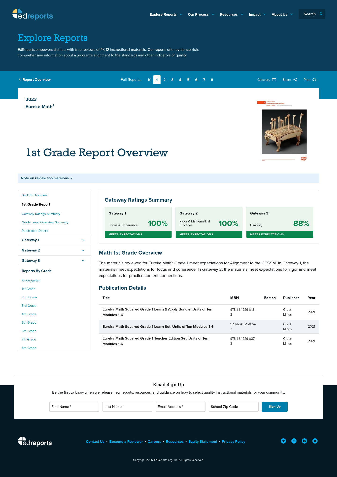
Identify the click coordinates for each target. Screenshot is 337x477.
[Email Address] (180, 407)
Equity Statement (202, 441)
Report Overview (36, 79)
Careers (154, 441)
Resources (229, 14)
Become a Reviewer (126, 441)
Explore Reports (164, 14)
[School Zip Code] (234, 407)
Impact (255, 14)
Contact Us (95, 441)
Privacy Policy (233, 441)
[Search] (312, 14)
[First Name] (74, 407)
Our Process (199, 14)
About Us (280, 14)
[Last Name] (127, 407)
